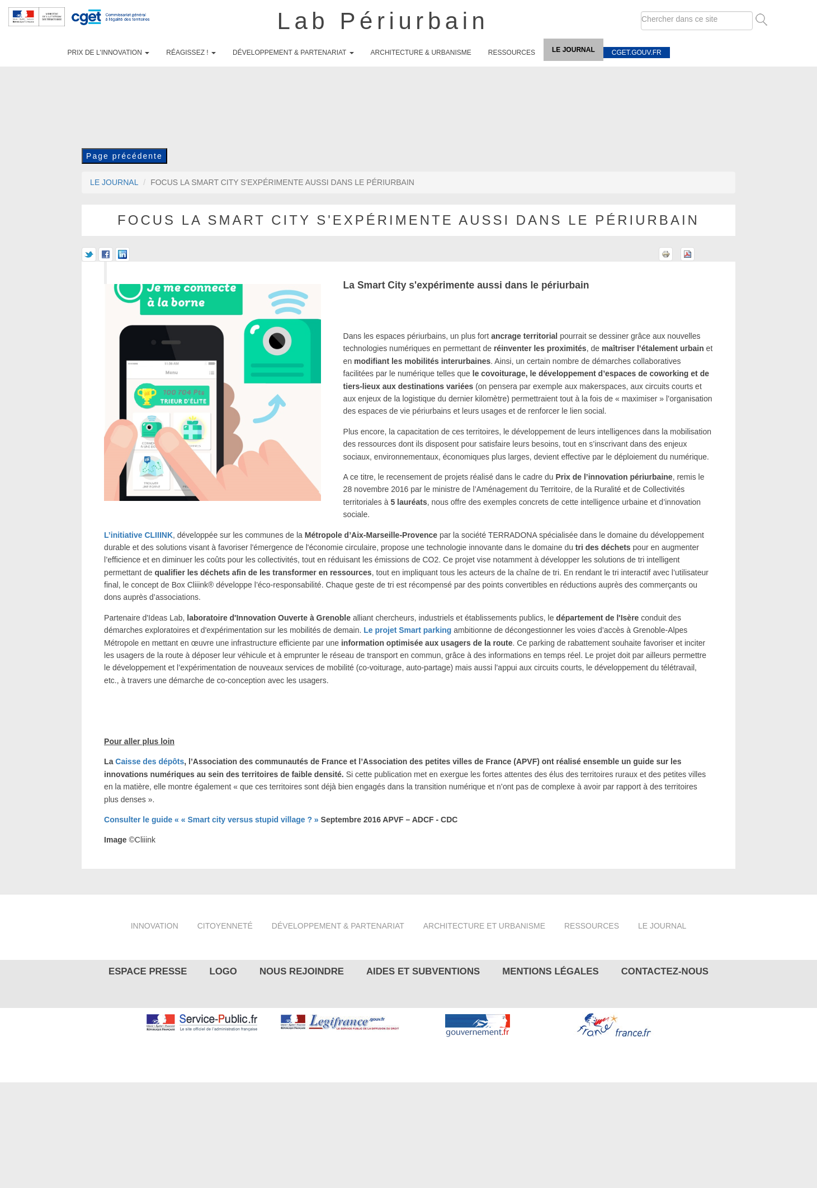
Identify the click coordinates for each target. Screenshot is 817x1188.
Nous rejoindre (301, 971)
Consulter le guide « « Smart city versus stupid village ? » (211, 819)
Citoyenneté (225, 925)
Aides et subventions (423, 971)
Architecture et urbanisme (484, 925)
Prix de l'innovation (109, 52)
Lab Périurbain (383, 21)
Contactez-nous (665, 971)
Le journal (573, 50)
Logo (223, 971)
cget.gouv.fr (637, 52)
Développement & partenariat (293, 52)
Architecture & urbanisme (421, 52)
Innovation (154, 925)
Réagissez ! (191, 52)
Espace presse (147, 971)
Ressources (511, 52)
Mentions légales (550, 971)
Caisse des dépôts (149, 761)
